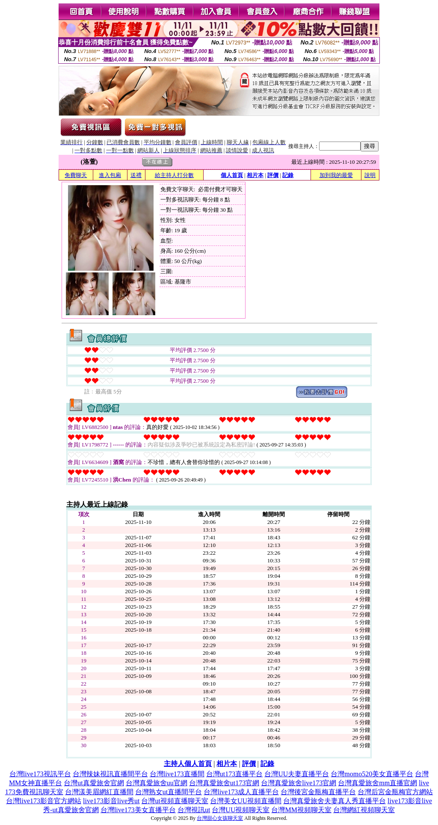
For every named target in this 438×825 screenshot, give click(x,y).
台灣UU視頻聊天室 (240, 809)
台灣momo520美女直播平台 (372, 774)
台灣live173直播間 (177, 774)
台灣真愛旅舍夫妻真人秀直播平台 (334, 800)
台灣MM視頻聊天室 (301, 809)
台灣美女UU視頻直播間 (245, 800)
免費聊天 (76, 175)
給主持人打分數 (174, 175)
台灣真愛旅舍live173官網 (298, 783)
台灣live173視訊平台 (40, 774)
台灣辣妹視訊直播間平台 (110, 774)
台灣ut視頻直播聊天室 (174, 800)
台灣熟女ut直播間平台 (168, 791)
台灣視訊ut (194, 809)
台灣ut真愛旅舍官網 (94, 783)
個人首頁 (232, 175)
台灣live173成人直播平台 (241, 791)
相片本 (255, 175)
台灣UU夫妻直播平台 (296, 774)
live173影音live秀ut (111, 800)
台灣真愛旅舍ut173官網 (224, 783)
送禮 (136, 175)
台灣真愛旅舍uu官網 (156, 783)
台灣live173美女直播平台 (138, 809)
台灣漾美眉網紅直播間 (99, 791)
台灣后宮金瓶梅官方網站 (395, 791)
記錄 (287, 175)
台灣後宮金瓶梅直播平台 (318, 791)
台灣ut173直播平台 (234, 774)
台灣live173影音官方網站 (43, 800)
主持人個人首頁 (188, 763)
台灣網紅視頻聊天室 (364, 809)
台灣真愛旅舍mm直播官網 (377, 783)
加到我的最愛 (336, 175)
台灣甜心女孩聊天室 (220, 818)
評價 (272, 175)
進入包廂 (110, 175)
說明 (370, 175)
